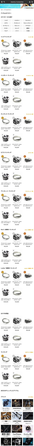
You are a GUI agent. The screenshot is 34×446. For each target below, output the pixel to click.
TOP (2, 9)
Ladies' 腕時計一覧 (28, 268)
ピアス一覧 (30, 152)
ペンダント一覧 (29, 75)
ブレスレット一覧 (29, 191)
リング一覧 (30, 37)
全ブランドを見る (29, 352)
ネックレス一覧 (29, 114)
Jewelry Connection (17, 2)
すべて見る (30, 397)
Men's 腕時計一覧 (29, 229)
